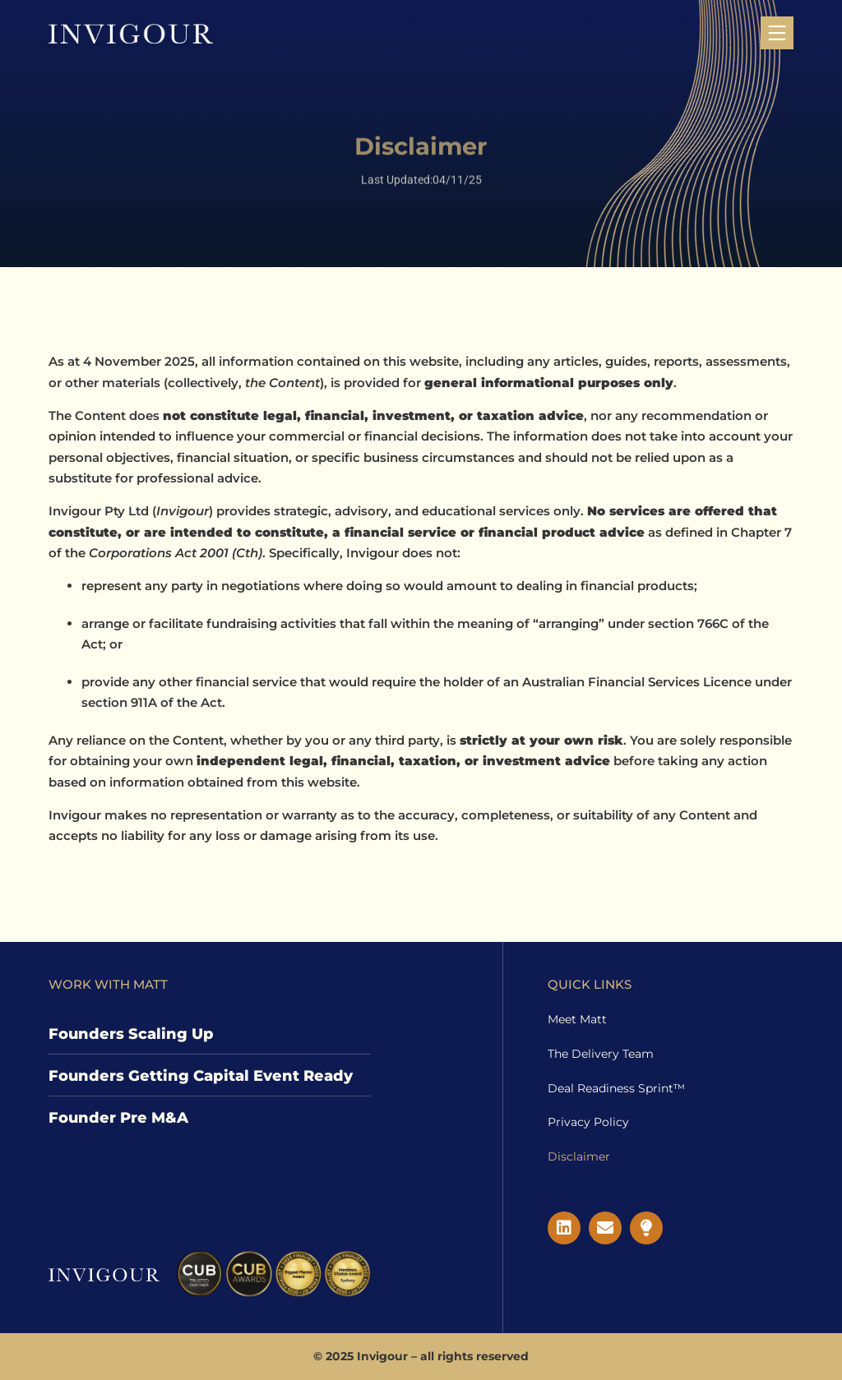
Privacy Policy (588, 1122)
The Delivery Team (601, 1053)
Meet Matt (577, 1019)
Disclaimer (579, 1156)
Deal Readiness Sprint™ (616, 1088)
